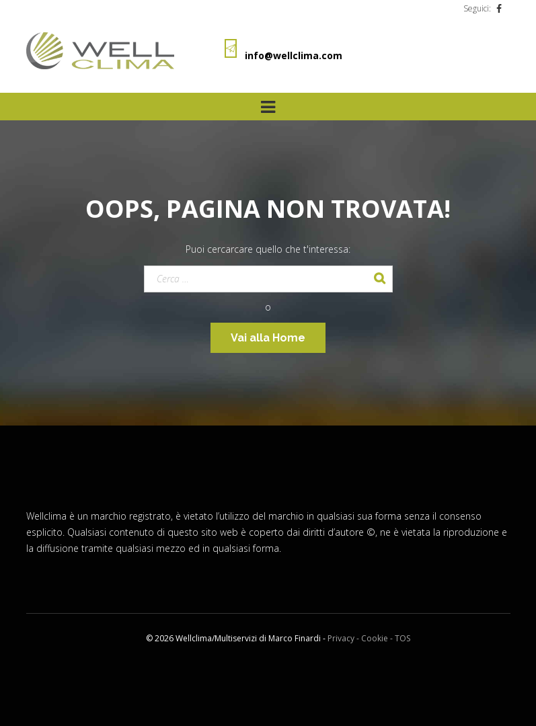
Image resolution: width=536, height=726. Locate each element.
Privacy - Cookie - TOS (369, 638)
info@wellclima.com (293, 55)
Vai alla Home (268, 337)
